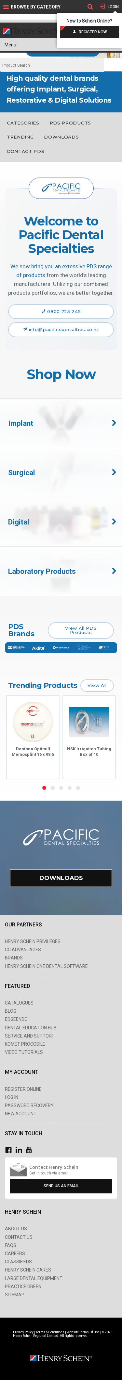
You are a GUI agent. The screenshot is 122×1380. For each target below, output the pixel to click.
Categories (23, 122)
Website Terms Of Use (83, 1332)
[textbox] (52, 65)
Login (113, 7)
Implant (20, 423)
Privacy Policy (23, 1332)
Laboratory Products (42, 571)
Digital (18, 522)
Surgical (21, 472)
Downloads (61, 137)
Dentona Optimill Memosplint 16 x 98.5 (33, 751)
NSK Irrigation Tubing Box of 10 (89, 751)
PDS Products (70, 122)
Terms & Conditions (50, 1332)
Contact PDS (25, 151)
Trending (20, 137)
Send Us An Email (61, 1186)
